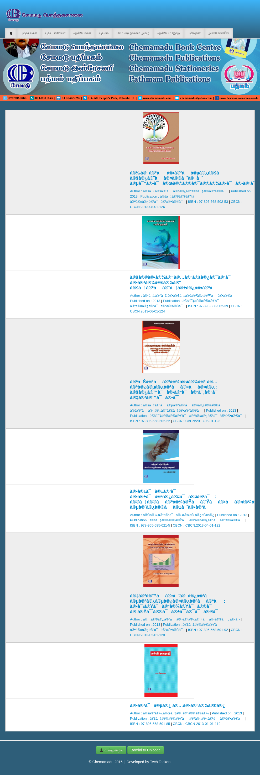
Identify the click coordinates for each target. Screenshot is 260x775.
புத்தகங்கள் (29, 33)
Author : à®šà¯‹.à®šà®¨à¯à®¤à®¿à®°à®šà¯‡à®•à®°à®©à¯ (179, 191)
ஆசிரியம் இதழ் (168, 33)
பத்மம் (104, 33)
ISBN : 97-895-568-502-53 (208, 202)
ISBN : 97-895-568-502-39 (208, 306)
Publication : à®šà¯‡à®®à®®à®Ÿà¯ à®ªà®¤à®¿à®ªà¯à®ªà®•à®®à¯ (187, 416)
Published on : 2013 (145, 301)
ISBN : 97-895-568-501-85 (150, 724)
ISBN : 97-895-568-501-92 (208, 630)
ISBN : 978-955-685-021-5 (150, 525)
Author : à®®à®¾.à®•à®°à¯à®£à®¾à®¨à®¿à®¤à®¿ (172, 515)
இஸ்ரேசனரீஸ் (219, 33)
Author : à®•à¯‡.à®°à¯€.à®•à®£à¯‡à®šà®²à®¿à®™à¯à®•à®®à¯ (183, 296)
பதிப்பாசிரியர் (55, 33)
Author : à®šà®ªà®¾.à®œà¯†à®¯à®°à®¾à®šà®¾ (169, 713)
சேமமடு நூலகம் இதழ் (133, 33)
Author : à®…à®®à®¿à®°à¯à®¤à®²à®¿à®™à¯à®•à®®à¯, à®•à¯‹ (185, 619)
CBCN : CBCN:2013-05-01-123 (196, 421)
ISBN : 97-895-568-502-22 (150, 421)
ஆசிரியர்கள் (82, 33)
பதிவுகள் (194, 33)
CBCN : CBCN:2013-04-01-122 (196, 525)
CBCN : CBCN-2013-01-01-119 (196, 724)
